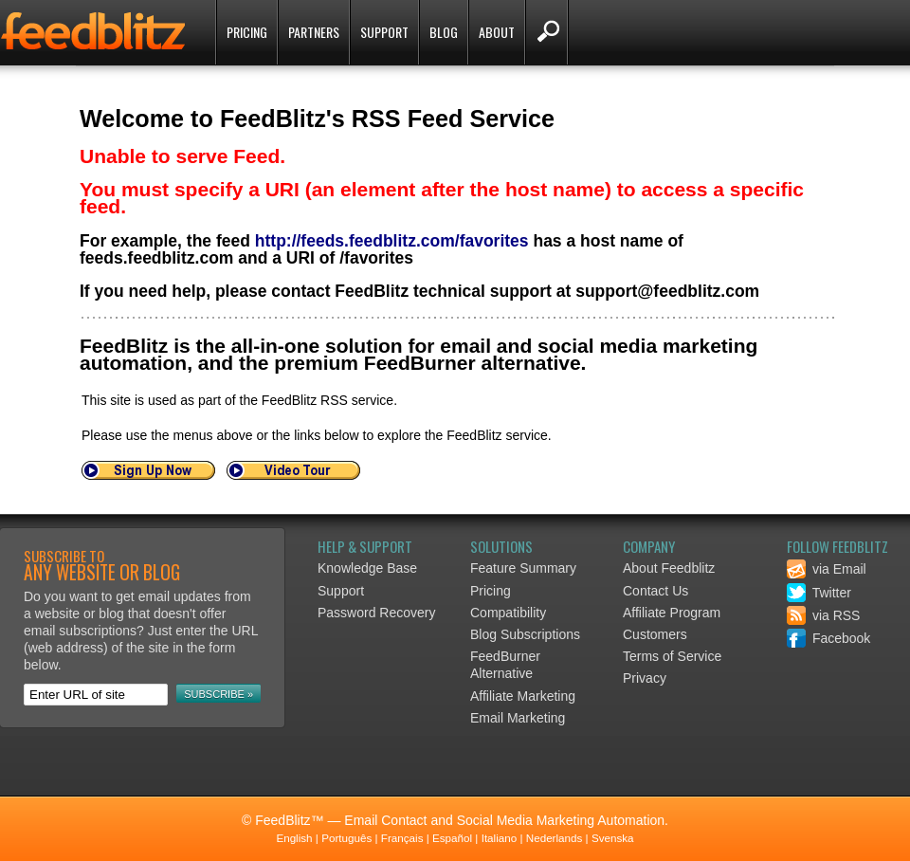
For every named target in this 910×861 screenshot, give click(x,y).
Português (346, 838)
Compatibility (508, 612)
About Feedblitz (669, 568)
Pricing (247, 32)
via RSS (823, 615)
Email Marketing (517, 717)
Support (384, 32)
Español (452, 838)
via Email (826, 569)
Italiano (500, 838)
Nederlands (554, 838)
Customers (655, 634)
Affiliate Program (671, 612)
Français (402, 838)
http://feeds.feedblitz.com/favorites (392, 240)
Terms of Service (672, 656)
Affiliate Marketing (522, 696)
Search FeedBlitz (546, 32)
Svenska (613, 838)
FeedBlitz (95, 34)
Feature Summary (523, 568)
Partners (313, 32)
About (497, 32)
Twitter (819, 592)
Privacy (644, 678)
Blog (443, 32)
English (294, 838)
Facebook (828, 638)
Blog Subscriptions (525, 634)
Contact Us (655, 590)
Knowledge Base (367, 568)
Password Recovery (377, 612)
